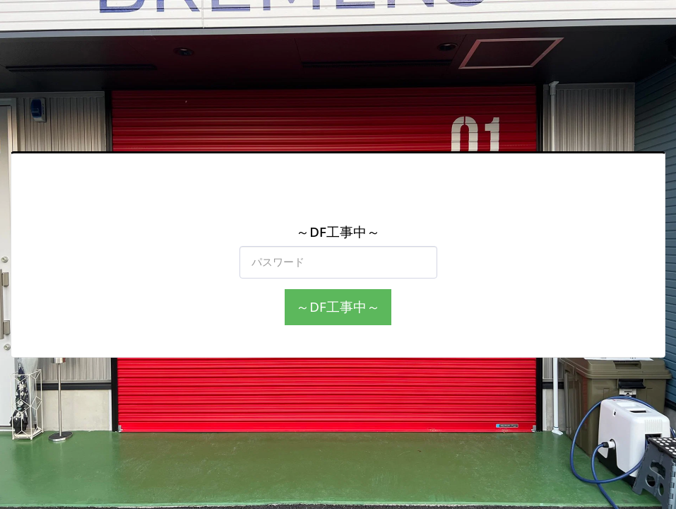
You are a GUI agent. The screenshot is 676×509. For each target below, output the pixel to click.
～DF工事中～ (337, 306)
